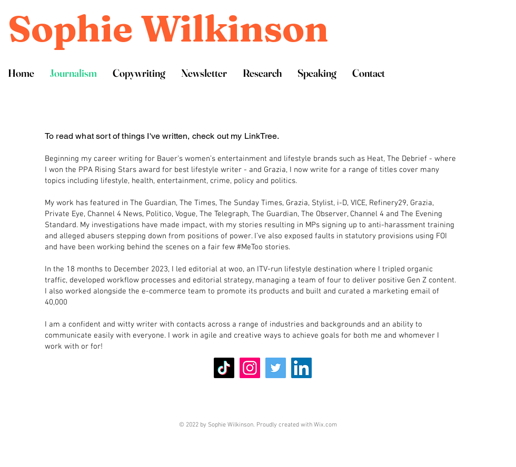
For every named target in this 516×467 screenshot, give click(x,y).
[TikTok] (224, 368)
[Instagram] (250, 368)
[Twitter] (275, 368)
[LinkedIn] (301, 368)
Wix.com (325, 425)
